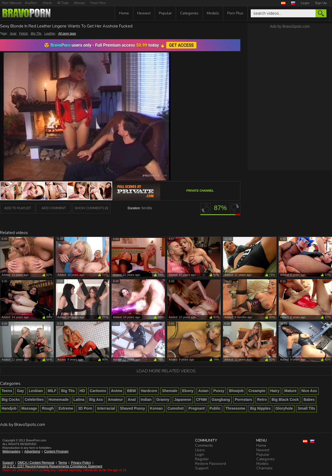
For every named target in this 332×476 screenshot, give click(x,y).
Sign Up (321, 3)
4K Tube (62, 3)
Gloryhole (284, 408)
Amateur (115, 399)
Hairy (275, 391)
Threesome (235, 408)
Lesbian (36, 391)
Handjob (9, 408)
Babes (309, 399)
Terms (62, 463)
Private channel (200, 190)
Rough (48, 408)
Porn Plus (235, 13)
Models (213, 13)
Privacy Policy (81, 463)
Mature (290, 391)
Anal (13, 33)
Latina (79, 399)
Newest (144, 13)
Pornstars (243, 399)
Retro (262, 399)
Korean (156, 408)
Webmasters (11, 451)
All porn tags (67, 33)
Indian (146, 399)
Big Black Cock (285, 399)
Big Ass (96, 399)
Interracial (106, 408)
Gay (20, 391)
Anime (116, 391)
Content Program (56, 451)
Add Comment (54, 208)
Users (200, 450)
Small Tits (306, 408)
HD (82, 391)
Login (305, 3)
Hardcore (149, 391)
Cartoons (98, 391)
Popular (165, 13)
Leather (49, 33)
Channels (264, 468)
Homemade (58, 399)
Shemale (169, 391)
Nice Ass (309, 391)
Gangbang (221, 399)
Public (215, 408)
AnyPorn (31, 3)
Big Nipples (260, 408)
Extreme (65, 408)
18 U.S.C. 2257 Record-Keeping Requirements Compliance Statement (52, 466)
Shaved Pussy (132, 408)
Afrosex (79, 3)
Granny (162, 399)
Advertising (32, 451)
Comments (204, 445)
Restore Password (210, 463)
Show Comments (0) (91, 208)
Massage (29, 408)
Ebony (188, 391)
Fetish (23, 33)
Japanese (182, 399)
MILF (52, 391)
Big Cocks (11, 399)
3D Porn (85, 408)
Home (124, 13)
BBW (131, 391)
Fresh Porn (98, 3)
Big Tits (36, 33)
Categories (189, 13)
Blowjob (236, 391)
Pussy (218, 391)
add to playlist (17, 208)
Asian (203, 391)
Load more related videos (166, 371)
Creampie (256, 391)
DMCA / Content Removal (36, 463)
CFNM (201, 399)
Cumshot (176, 408)
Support (8, 463)
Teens (7, 391)
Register (202, 459)
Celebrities (34, 399)
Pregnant (196, 408)
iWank (47, 3)
